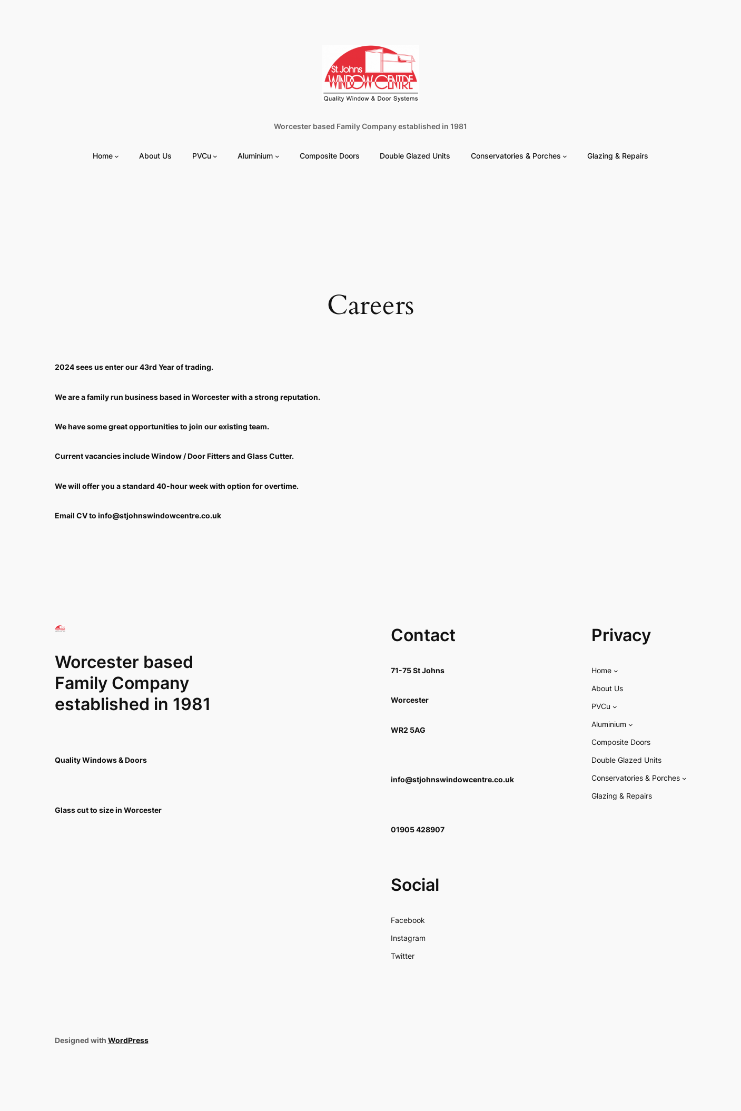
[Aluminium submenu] (277, 156)
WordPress (128, 1040)
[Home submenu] (116, 156)
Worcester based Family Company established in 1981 (370, 126)
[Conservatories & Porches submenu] (564, 156)
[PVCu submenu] (215, 156)
